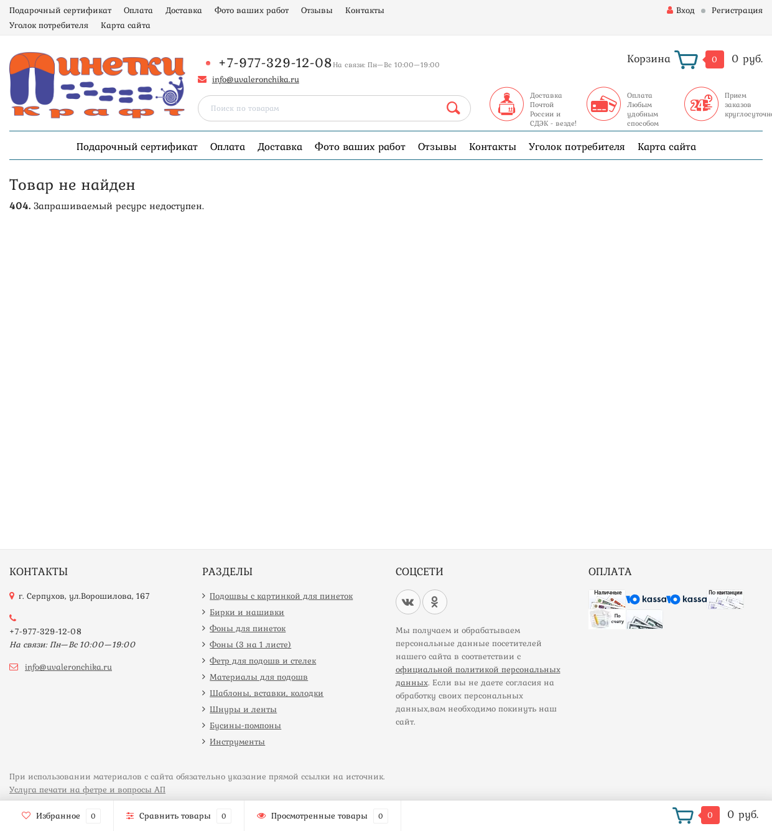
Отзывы (317, 10)
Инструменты (237, 741)
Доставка (183, 10)
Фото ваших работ (252, 10)
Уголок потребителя (48, 25)
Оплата (138, 10)
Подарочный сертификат (60, 10)
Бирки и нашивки (247, 612)
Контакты (364, 10)
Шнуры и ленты (243, 709)
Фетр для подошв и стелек (263, 660)
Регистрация (737, 10)
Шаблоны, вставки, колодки (266, 693)
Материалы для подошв (259, 676)
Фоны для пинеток (248, 628)
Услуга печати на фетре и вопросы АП (87, 789)
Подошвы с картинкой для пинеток (281, 595)
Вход (681, 10)
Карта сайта (126, 25)
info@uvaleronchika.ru (255, 79)
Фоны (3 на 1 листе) (250, 644)
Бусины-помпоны (245, 725)
